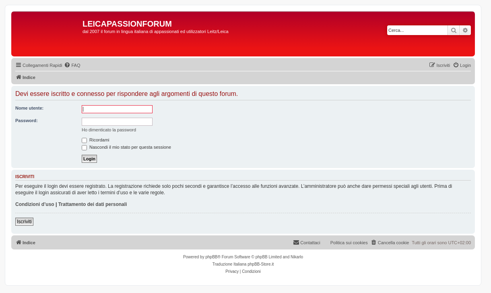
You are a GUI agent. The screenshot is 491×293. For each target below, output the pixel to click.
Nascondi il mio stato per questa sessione (126, 147)
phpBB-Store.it (261, 264)
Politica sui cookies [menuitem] (349, 242)
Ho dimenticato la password (109, 129)
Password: (26, 120)
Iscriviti (24, 221)
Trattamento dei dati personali (92, 204)
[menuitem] (72, 65)
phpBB (211, 257)
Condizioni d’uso (34, 204)
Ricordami (95, 139)
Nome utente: (29, 108)
